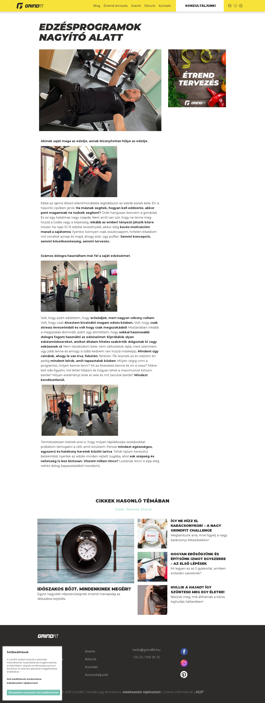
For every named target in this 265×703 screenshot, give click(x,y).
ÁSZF (200, 692)
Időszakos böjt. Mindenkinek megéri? (84, 589)
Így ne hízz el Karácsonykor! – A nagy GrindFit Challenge (196, 525)
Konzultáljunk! (200, 6)
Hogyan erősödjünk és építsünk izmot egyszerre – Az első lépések (198, 559)
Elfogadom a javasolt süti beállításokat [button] (33, 692)
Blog (96, 6)
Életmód (132, 509)
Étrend (146, 509)
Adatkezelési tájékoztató (141, 692)
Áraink (136, 6)
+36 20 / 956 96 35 (146, 657)
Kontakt (165, 6)
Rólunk (149, 6)
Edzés (120, 509)
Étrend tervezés (116, 6)
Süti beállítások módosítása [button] (24, 679)
